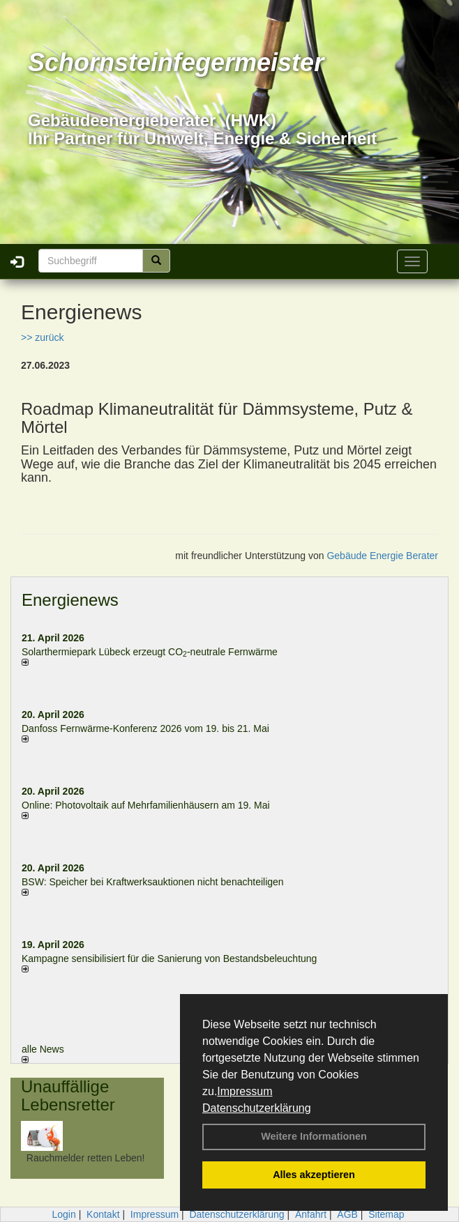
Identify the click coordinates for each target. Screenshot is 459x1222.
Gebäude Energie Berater (382, 555)
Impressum (244, 1091)
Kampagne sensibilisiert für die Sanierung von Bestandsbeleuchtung (169, 958)
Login (63, 1214)
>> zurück (42, 337)
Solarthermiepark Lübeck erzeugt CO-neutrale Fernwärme (150, 651)
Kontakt (102, 1214)
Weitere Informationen (314, 1136)
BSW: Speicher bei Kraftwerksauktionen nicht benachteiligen (153, 881)
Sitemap (386, 1214)
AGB (347, 1214)
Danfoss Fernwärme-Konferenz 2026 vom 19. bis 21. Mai (145, 728)
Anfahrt (310, 1214)
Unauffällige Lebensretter (68, 1095)
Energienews (70, 599)
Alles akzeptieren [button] (314, 1174)
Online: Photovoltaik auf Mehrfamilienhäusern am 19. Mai (146, 805)
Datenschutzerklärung (256, 1108)
